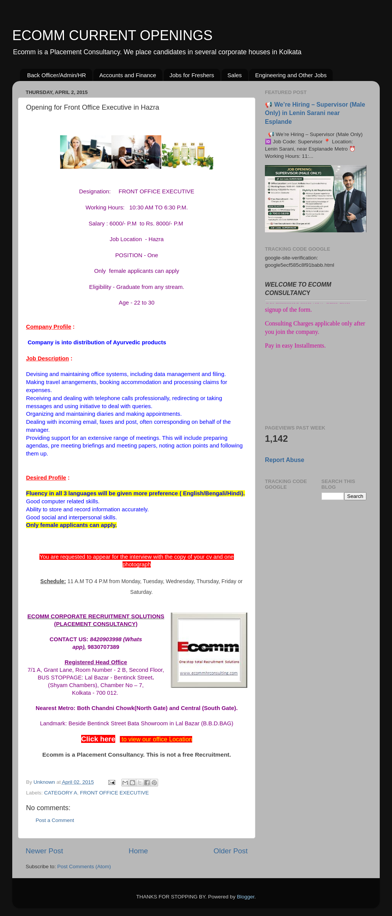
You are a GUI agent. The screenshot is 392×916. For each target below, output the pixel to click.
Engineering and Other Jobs (291, 75)
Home (138, 851)
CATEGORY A (60, 793)
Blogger (246, 897)
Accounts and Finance (127, 75)
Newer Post (44, 851)
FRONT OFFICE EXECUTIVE (114, 793)
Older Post (231, 851)
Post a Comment (55, 820)
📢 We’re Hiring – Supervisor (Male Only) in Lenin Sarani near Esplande (315, 113)
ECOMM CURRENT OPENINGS (112, 35)
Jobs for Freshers (192, 75)
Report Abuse (284, 460)
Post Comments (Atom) (84, 866)
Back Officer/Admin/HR (56, 75)
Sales (234, 75)
